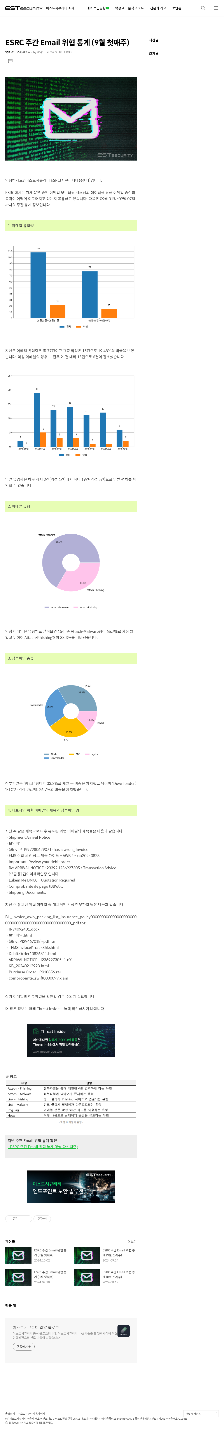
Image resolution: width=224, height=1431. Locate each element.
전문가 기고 (158, 7)
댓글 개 (10, 1305)
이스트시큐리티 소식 (60, 7)
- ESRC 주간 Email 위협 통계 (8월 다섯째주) (43, 1146)
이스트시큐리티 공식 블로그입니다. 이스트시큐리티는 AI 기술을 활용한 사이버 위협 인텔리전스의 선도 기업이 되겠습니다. (65, 1335)
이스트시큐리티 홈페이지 (31, 1413)
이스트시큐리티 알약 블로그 (36, 1327)
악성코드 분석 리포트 (129, 7)
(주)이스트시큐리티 (15, 1419)
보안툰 (176, 7)
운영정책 (10, 1413)
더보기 (132, 1241)
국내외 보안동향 (96, 7)
